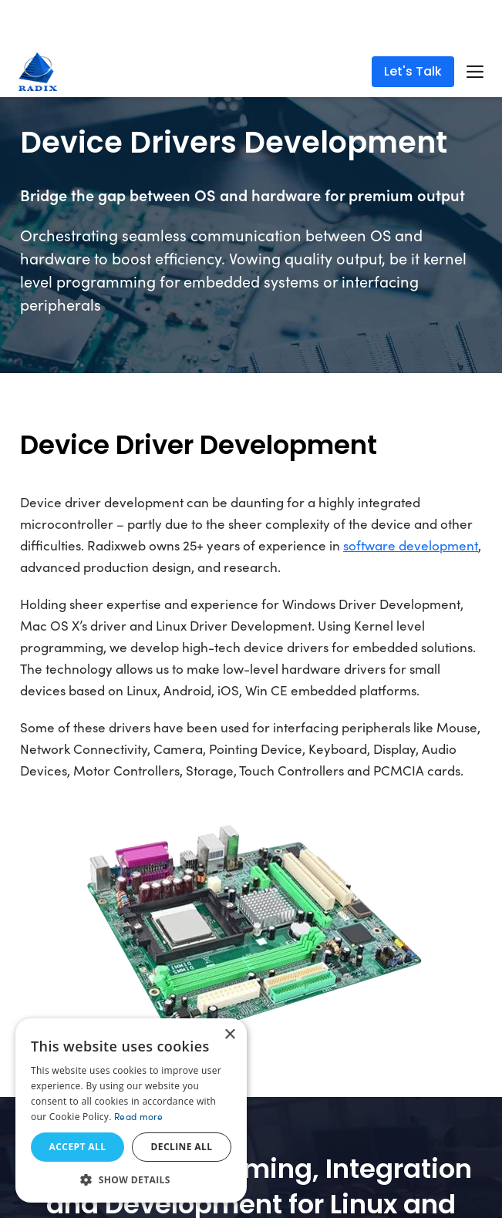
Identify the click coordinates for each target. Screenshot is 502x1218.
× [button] (229, 1035)
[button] (131, 1179)
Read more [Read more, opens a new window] (138, 1116)
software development (410, 545)
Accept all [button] (77, 1146)
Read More (298, 29)
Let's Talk (413, 71)
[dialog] (131, 1110)
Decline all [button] (182, 1146)
